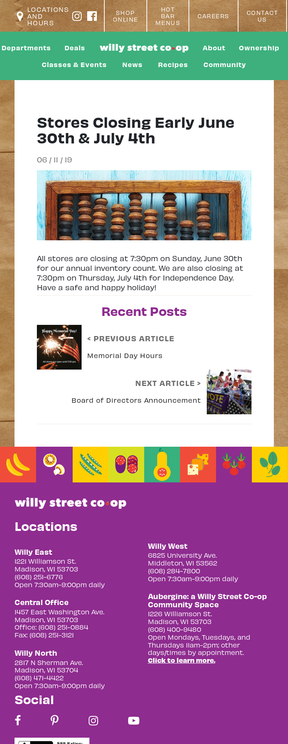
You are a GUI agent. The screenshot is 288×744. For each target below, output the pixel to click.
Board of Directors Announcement (136, 400)
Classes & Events (74, 64)
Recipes (173, 64)
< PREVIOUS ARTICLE (130, 338)
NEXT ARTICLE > (168, 383)
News (132, 64)
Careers (213, 16)
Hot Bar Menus (168, 16)
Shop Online (125, 16)
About (214, 47)
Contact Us (262, 16)
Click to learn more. (181, 660)
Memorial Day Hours (125, 355)
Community (224, 64)
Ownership (259, 47)
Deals (74, 47)
